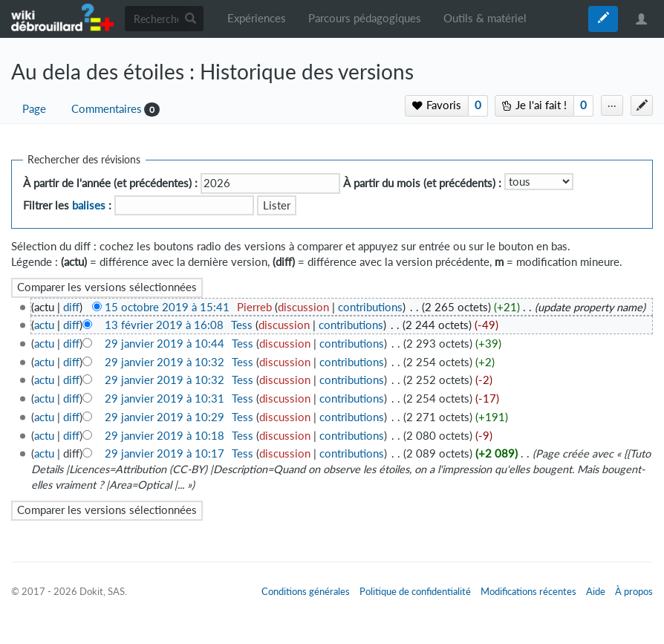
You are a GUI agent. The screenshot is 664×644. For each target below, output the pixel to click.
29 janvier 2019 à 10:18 (164, 435)
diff (71, 307)
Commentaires (106, 109)
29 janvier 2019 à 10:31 (164, 398)
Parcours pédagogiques (364, 18)
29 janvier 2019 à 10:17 (164, 453)
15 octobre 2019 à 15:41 (167, 307)
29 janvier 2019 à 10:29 (164, 417)
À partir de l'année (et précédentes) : (110, 183)
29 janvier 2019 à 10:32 (164, 362)
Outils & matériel (485, 18)
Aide (595, 591)
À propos (634, 591)
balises (88, 205)
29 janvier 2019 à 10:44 (164, 343)
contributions (370, 307)
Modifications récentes (528, 591)
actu (44, 325)
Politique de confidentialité (415, 591)
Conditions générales (305, 591)
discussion (303, 307)
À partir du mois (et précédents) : (422, 183)
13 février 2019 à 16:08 (164, 325)
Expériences (256, 18)
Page (34, 109)
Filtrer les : (67, 205)
